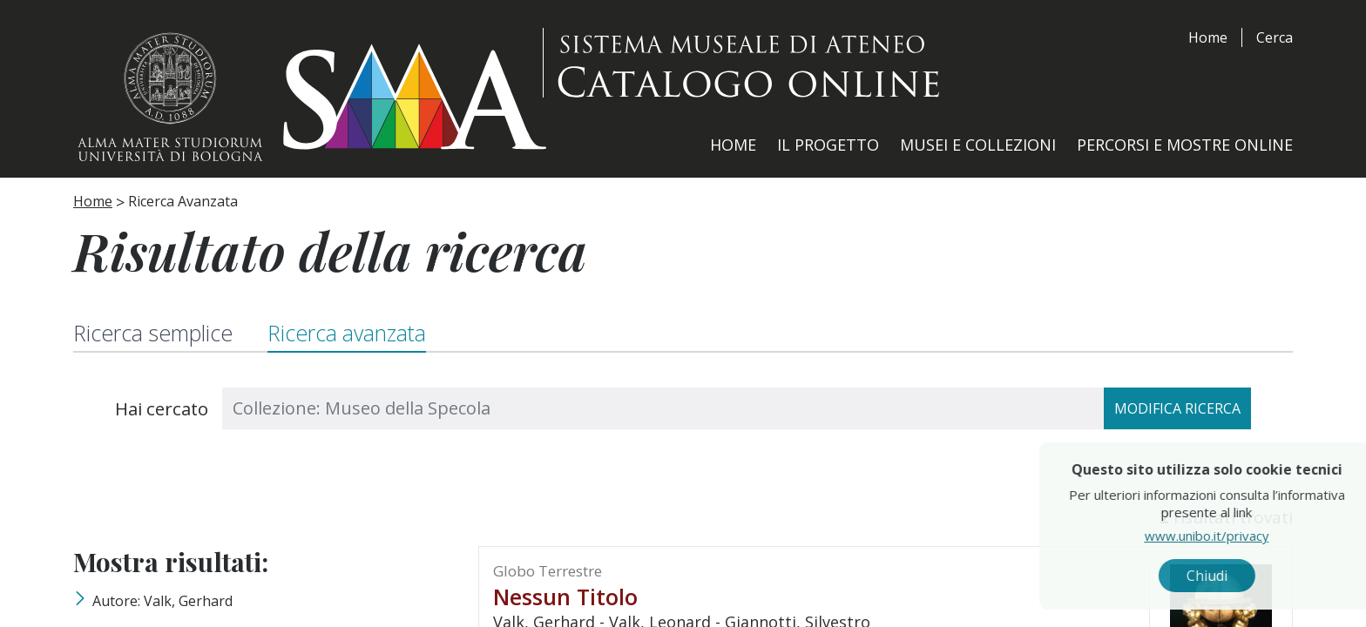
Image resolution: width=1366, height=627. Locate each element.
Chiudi (1247, 575)
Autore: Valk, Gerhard (162, 600)
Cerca (1274, 37)
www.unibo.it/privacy (1247, 535)
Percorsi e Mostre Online (1185, 144)
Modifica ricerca (1177, 408)
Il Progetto (828, 144)
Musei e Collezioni (978, 144)
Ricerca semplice (153, 332)
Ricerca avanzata (348, 332)
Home (1207, 37)
